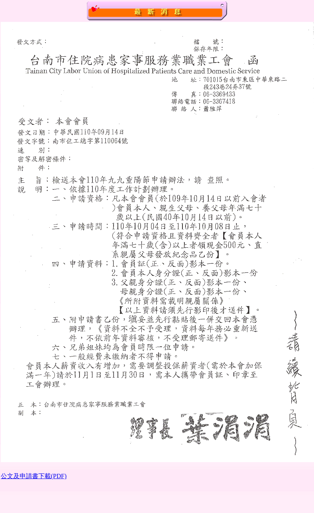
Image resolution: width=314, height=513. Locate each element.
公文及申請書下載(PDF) (34, 476)
